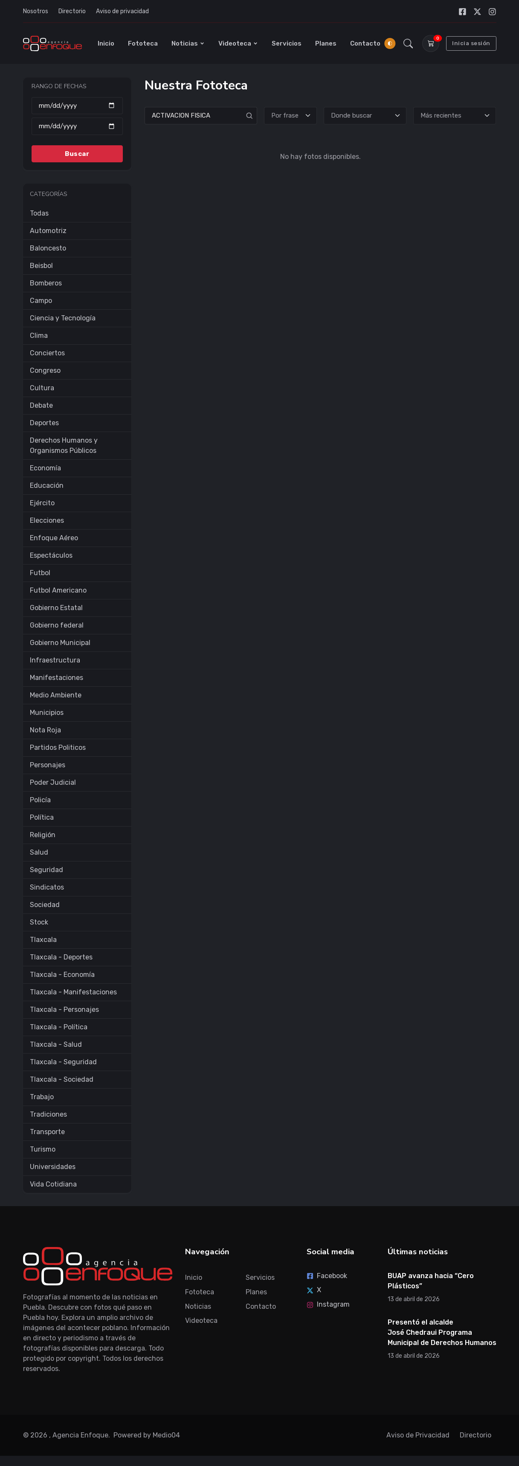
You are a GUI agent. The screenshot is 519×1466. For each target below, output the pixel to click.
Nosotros (35, 11)
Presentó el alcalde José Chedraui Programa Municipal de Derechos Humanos (442, 1332)
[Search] (201, 115)
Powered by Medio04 (146, 1435)
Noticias (188, 43)
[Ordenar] (454, 115)
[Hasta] (77, 126)
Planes (325, 43)
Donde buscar (351, 115)
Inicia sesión (471, 43)
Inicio (106, 43)
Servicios (287, 43)
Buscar (77, 153)
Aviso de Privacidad (417, 1435)
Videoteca (238, 43)
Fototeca (143, 43)
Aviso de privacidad (122, 11)
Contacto (365, 43)
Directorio (72, 11)
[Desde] (77, 105)
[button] (407, 43)
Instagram (328, 1304)
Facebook (327, 1276)
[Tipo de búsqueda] (290, 115)
